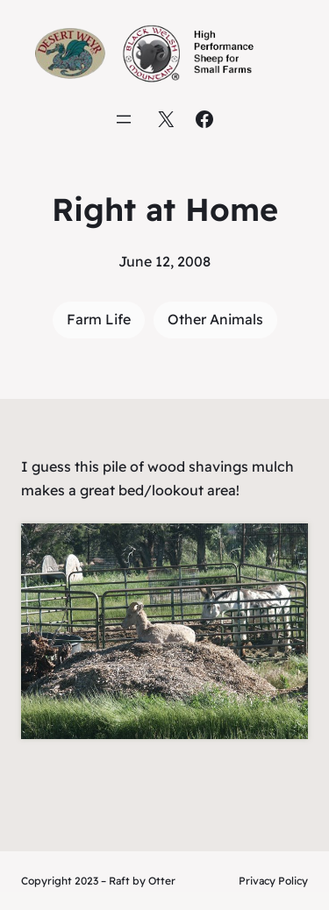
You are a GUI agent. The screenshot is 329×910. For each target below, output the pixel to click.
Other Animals (215, 319)
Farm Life (99, 319)
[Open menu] (123, 119)
